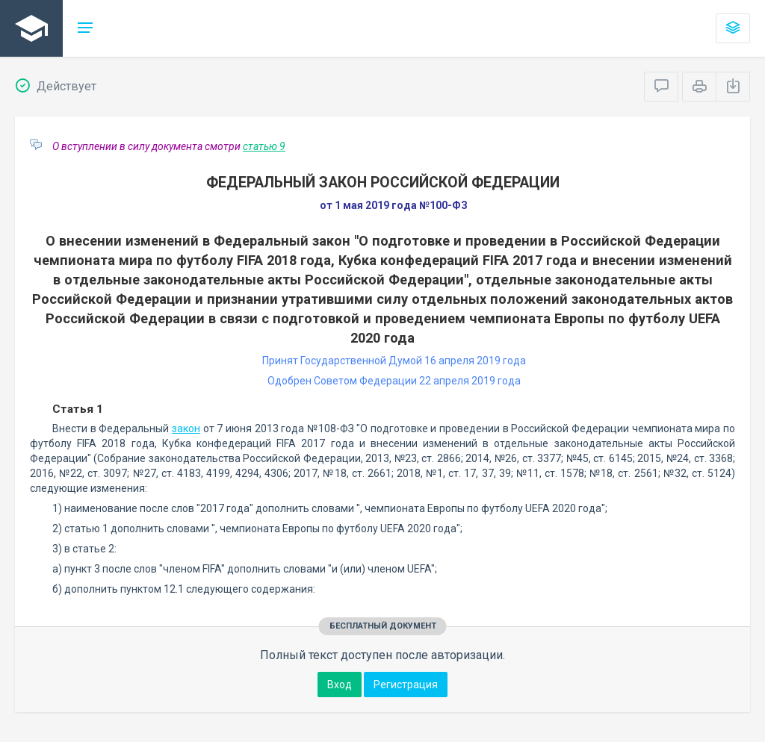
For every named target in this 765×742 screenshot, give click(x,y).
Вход (339, 684)
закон (186, 428)
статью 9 (264, 146)
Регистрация (406, 684)
